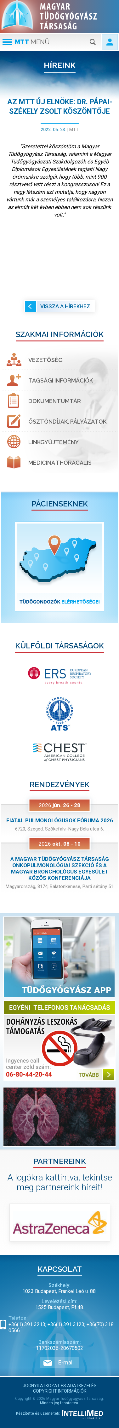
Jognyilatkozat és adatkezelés (60, 1385)
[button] (10, 566)
